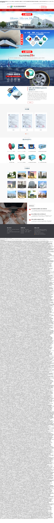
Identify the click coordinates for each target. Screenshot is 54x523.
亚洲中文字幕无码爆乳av (40, 328)
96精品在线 (50, 439)
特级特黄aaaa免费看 (2, 438)
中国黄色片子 (7, 278)
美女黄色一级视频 (2, 311)
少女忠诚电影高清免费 (34, 323)
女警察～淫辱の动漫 (5, 353)
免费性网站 (27, 456)
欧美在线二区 (30, 420)
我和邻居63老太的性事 (40, 345)
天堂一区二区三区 (4, 268)
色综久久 (1, 386)
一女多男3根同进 (11, 367)
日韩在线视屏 (9, 394)
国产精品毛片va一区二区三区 (16, 340)
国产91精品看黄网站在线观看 (14, 349)
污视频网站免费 (9, 319)
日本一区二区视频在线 (34, 265)
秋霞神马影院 (17, 487)
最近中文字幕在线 (13, 388)
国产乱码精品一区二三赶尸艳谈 (49, 290)
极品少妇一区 (15, 264)
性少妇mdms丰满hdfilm (6, 349)
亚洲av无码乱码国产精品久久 (49, 307)
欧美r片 (32, 289)
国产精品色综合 (13, 267)
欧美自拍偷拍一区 (2, 440)
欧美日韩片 (19, 294)
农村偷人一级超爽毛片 (47, 320)
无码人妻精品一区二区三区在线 (21, 315)
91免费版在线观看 (21, 390)
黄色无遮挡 (37, 482)
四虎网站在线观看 (2, 472)
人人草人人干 (17, 336)
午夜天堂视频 (26, 265)
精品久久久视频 (52, 304)
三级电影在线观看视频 (49, 410)
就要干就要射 (36, 321)
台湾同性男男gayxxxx (2, 243)
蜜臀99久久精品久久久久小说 (48, 462)
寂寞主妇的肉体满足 (42, 434)
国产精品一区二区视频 (2, 347)
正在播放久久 (14, 481)
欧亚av (16, 303)
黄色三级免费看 (5, 479)
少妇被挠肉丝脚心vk (34, 483)
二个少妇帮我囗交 (23, 294)
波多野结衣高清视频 (45, 487)
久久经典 (46, 309)
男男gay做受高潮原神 (16, 241)
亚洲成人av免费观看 (43, 283)
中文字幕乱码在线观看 (10, 460)
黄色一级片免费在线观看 (18, 375)
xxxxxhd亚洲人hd (9, 290)
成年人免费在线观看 (40, 323)
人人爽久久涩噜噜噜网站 (36, 369)
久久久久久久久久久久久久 (19, 332)
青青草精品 (11, 447)
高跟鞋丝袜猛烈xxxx (19, 256)
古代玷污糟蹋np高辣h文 (23, 428)
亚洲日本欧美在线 (2, 393)
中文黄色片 (46, 246)
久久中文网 (49, 367)
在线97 (39, 327)
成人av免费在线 (16, 342)
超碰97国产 (46, 461)
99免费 (1, 278)
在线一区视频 (17, 378)
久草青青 (11, 487)
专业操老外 (39, 283)
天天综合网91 (24, 275)
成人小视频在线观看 (47, 259)
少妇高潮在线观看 (34, 424)
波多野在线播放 (2, 330)
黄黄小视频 (22, 338)
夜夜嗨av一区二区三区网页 (18, 377)
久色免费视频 (50, 338)
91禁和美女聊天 (39, 388)
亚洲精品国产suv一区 (2, 388)
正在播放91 (33, 374)
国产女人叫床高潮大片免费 (49, 268)
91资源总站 (18, 292)
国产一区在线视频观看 (8, 267)
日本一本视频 (8, 289)
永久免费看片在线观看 (29, 319)
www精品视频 (4, 300)
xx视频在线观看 (28, 481)
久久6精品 (36, 397)
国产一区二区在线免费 (2, 396)
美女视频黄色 (52, 315)
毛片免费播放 (48, 386)
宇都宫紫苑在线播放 (24, 286)
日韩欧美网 (37, 373)
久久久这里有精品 (17, 486)
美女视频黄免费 (34, 271)
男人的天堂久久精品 (29, 353)
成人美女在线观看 (28, 439)
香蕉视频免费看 (12, 344)
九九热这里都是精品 (21, 289)
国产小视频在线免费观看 (43, 409)
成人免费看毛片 (13, 410)
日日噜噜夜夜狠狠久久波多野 (10, 241)
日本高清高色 (49, 336)
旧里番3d (24, 387)
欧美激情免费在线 (20, 311)
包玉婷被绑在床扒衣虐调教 (36, 248)
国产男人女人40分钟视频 (36, 398)
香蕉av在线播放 (50, 342)
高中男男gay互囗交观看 (49, 275)
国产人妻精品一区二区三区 (41, 394)
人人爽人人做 (12, 305)
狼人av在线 (38, 382)
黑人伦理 (44, 377)
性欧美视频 (4, 344)
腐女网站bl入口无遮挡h (2, 482)
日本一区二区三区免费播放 (33, 372)
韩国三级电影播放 (4, 278)
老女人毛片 (16, 482)
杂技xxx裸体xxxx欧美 (2, 288)
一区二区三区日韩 (42, 403)
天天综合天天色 (42, 327)
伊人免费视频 (13, 334)
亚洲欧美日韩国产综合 (2, 420)
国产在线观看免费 (9, 328)
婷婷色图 (50, 412)
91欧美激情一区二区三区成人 (48, 266)
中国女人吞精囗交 (42, 387)
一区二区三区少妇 (2, 371)
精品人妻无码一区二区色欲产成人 (27, 393)
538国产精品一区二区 (6, 472)
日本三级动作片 (18, 279)
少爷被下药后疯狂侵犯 (45, 308)
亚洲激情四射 (1, 443)
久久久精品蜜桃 (20, 266)
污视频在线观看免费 (21, 421)
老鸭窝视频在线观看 (12, 415)
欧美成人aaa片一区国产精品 (34, 241)
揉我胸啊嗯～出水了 (23, 260)
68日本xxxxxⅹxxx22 (40, 325)
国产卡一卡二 (28, 338)
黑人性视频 (17, 449)
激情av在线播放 (17, 307)
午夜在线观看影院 (17, 353)
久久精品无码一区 (13, 288)
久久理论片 (15, 292)
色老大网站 (40, 371)
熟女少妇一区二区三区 (32, 428)
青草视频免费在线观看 (34, 442)
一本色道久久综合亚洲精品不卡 (3, 315)
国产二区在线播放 (2, 351)
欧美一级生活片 (50, 452)
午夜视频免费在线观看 (10, 477)
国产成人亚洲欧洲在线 (39, 355)
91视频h (39, 309)
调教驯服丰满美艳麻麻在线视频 (16, 273)
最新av (44, 428)
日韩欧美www (51, 241)
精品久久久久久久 (14, 296)
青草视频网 (28, 330)
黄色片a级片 (42, 330)
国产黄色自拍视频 (14, 350)
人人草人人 (23, 440)
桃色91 (35, 287)
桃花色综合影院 (48, 256)
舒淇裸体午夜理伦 (49, 454)
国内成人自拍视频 (31, 416)
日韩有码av (20, 241)
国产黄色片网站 (29, 298)
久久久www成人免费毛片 (25, 470)
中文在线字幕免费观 (2, 417)
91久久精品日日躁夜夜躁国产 (3, 241)
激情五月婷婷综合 (24, 426)
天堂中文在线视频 (38, 262)
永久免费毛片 (23, 483)
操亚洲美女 (32, 487)
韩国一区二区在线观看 (42, 262)
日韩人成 (6, 352)
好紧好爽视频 (1, 499)
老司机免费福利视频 (9, 287)
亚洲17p (37, 479)
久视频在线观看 (36, 309)
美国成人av (26, 384)
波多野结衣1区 (37, 411)
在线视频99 (45, 472)
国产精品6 (14, 275)
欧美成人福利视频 (31, 242)
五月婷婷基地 (6, 473)
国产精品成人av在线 (48, 298)
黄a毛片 (34, 472)
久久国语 (35, 341)
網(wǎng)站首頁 (22, 229)
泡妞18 (10, 284)
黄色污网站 (19, 264)
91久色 (24, 299)
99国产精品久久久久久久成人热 (17, 368)
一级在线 (49, 323)
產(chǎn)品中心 (29, 230)
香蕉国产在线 (48, 416)
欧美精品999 (28, 429)
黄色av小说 (4, 474)
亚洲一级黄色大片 (41, 367)
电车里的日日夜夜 (13, 439)
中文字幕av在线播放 (37, 493)
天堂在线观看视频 (18, 246)
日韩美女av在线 (2, 485)
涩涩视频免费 (51, 431)
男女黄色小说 (27, 489)
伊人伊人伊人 (3, 386)
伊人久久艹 (37, 299)
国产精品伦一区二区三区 (3, 294)
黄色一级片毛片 (30, 326)
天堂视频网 (49, 366)
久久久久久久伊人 (32, 250)
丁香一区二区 (49, 375)
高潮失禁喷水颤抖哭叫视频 (11, 466)
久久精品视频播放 (40, 332)
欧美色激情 (11, 331)
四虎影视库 (28, 382)
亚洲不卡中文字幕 (47, 475)
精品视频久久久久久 (8, 357)
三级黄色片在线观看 (21, 472)
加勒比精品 (5, 292)
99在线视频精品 (43, 476)
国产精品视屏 (24, 242)
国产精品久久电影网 (49, 312)
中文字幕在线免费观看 (35, 416)
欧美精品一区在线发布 (26, 463)
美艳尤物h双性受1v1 (28, 301)
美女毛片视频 (20, 317)
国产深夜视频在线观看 (14, 308)
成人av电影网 (24, 434)
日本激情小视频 (27, 413)
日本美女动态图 (5, 317)
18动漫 (29, 493)
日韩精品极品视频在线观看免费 (39, 334)
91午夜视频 (1, 344)
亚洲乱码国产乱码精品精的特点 (10, 422)
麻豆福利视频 (6, 411)
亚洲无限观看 (11, 261)
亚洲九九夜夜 (32, 266)
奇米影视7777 (12, 432)
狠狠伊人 (7, 365)
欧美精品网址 (45, 288)
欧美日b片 (5, 367)
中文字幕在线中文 (2, 391)
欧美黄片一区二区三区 (2, 254)
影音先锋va (30, 282)
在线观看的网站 (17, 346)
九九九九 (24, 269)
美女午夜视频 (43, 369)
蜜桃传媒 (44, 357)
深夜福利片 (46, 265)
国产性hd (23, 464)
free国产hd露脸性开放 (49, 333)
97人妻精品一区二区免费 (38, 330)
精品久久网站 (47, 325)
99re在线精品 (52, 365)
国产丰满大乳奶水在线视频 (34, 449)
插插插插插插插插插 (33, 259)
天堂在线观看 (48, 495)
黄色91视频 (33, 321)
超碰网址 (1, 453)
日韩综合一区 (5, 312)
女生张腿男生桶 (23, 287)
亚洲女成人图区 (51, 331)
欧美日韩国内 (47, 483)
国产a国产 (21, 416)
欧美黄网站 (10, 242)
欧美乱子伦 (43, 273)
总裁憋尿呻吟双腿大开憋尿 (27, 359)
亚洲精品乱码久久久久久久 (46, 497)
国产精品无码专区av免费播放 (41, 265)
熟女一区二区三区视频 (26, 309)
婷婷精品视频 (20, 441)
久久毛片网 (50, 371)
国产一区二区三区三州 (44, 354)
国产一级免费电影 (44, 344)
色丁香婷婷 (6, 466)
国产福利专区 (49, 334)
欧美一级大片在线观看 (39, 308)
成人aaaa (5, 285)
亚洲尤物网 (22, 343)
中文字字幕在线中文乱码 (23, 466)
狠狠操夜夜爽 (20, 275)
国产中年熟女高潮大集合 (23, 278)
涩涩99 (43, 424)
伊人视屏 (28, 300)
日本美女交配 (33, 433)
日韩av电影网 (26, 420)
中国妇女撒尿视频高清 (27, 394)
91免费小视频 (47, 353)
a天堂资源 (43, 320)
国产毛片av (38, 421)
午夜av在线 (30, 333)
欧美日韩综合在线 (2, 279)
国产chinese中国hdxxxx (34, 356)
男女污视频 (29, 273)
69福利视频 (22, 473)
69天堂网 (19, 443)
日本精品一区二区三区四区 (25, 377)
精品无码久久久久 (2, 385)
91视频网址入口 (43, 456)
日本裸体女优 (4, 283)
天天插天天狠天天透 (33, 386)
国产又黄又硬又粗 (42, 285)
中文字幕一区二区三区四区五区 (36, 278)
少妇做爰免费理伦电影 (15, 302)
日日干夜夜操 (1, 410)
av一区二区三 (21, 326)
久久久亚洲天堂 (25, 250)
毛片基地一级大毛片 (16, 301)
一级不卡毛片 (49, 468)
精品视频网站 (50, 361)
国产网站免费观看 (41, 486)
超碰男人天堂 (14, 279)
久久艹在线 (6, 389)
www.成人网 (35, 313)
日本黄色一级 (26, 298)
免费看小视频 (15, 262)
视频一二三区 (47, 389)
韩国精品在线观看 (32, 364)
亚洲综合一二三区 (6, 380)
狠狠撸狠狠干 (39, 254)
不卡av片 (14, 428)
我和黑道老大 (34, 290)
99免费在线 (19, 417)
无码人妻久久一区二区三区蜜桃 (13, 445)
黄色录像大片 (12, 306)
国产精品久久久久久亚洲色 (3, 256)
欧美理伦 (14, 252)
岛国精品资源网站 (12, 309)
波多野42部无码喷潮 (50, 380)
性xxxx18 (8, 275)
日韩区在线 (1, 364)
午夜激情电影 (18, 356)
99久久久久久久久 (49, 258)
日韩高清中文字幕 (20, 384)
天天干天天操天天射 (25, 409)
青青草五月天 (42, 255)
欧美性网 (44, 302)
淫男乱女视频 (14, 380)
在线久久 (6, 340)
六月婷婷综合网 (25, 319)
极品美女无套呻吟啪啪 (18, 287)
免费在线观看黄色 (37, 320)
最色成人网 (13, 363)
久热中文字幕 (9, 334)
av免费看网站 (9, 351)
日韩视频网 (8, 244)
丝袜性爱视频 (45, 343)
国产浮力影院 (39, 354)
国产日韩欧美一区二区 (46, 465)
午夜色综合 (13, 307)
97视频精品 (51, 387)
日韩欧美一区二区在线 (44, 336)
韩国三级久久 (28, 480)
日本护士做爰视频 (10, 265)
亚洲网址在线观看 (10, 478)
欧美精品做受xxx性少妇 (2, 454)
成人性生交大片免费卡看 (20, 455)
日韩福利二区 (1, 399)
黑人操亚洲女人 (7, 420)
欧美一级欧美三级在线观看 (14, 465)
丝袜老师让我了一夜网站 (26, 326)
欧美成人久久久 (31, 452)
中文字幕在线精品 (46, 322)
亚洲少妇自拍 (48, 459)
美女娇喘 (13, 254)
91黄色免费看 (52, 472)
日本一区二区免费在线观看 (3, 422)
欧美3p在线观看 (9, 332)
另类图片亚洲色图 (21, 288)
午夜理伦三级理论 (43, 241)
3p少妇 (8, 352)
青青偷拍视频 (1, 280)
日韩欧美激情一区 (39, 410)
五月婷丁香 (21, 478)
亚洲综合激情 (14, 487)
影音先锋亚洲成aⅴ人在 (22, 254)
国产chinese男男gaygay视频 (14, 243)
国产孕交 (29, 261)
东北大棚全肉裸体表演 (24, 408)
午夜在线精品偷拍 (2, 334)
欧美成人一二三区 (15, 403)
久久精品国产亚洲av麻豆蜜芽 (31, 485)
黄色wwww (25, 438)
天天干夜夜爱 (50, 418)
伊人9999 (19, 392)
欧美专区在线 (1, 372)
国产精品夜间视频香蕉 (2, 498)
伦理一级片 (39, 465)
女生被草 (52, 343)
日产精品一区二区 (34, 395)
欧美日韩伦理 (7, 435)
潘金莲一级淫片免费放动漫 (18, 286)
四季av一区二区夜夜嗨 (29, 285)
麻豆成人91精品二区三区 (33, 482)
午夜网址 (10, 480)
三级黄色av (25, 390)
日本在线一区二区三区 (6, 242)
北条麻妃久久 (42, 315)
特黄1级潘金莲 (24, 303)
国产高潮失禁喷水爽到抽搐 (21, 306)
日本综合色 (47, 496)
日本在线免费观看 (33, 273)
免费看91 (51, 320)
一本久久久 (43, 304)
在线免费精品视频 (44, 261)
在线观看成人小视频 (25, 312)
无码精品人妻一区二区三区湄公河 (9, 329)
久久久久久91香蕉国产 (37, 495)
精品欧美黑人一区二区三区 (3, 277)
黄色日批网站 (16, 401)
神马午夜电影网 (50, 347)
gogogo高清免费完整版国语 (9, 326)
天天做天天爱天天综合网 (16, 435)
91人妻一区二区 (50, 408)
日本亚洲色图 (31, 480)
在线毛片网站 (19, 483)
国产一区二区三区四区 (2, 411)
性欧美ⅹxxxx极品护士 (16, 456)
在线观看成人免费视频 (13, 282)
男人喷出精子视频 (22, 246)
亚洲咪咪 (1, 268)
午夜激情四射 (29, 346)
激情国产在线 (15, 386)
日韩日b (27, 278)
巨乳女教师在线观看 (10, 464)
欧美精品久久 (26, 387)
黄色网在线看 (31, 313)
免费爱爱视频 (20, 480)
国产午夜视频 (6, 500)
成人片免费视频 (10, 473)
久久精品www (18, 300)
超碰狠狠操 (34, 487)
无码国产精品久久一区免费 (17, 352)
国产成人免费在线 (2, 473)
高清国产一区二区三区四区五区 (3, 432)
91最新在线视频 (12, 456)
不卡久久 (41, 421)
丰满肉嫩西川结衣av (20, 268)
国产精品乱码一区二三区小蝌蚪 (31, 312)
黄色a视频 (4, 462)
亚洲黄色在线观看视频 (25, 329)
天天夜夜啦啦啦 (16, 363)
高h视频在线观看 (33, 477)
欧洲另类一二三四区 (31, 432)
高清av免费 (27, 271)
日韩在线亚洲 (1, 282)
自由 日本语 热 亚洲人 (40, 312)
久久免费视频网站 (10, 417)
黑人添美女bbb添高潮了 (2, 261)
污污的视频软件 (32, 366)
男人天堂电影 (43, 351)
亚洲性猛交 (26, 445)
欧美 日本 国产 (43, 279)
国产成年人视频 (40, 344)
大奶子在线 (31, 300)
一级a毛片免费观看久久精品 (25, 241)
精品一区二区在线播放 (37, 243)
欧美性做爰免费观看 (37, 250)
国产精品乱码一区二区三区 (51, 378)
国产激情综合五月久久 (15, 461)
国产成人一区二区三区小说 (22, 321)
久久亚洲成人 (21, 374)
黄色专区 (24, 261)
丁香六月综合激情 (2, 290)
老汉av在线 (28, 286)
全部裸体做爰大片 (41, 470)
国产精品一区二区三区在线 (14, 474)
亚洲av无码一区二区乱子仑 (39, 395)
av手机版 (28, 430)
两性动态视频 (52, 434)
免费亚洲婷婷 (34, 373)
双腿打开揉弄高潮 (41, 442)
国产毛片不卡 (40, 489)
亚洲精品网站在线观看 (11, 482)
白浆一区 (37, 312)
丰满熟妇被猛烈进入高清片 (23, 429)
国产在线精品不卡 (19, 385)
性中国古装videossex (8, 344)
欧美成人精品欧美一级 (40, 378)
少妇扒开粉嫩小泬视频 (5, 468)
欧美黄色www (5, 407)
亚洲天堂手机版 (10, 389)
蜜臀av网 (33, 473)
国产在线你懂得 (32, 368)
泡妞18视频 (46, 317)
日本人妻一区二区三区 (49, 344)
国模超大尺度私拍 (2, 259)
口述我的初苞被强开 (16, 499)
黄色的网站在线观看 (29, 262)
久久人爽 (53, 248)
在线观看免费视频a (14, 416)
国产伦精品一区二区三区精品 (9, 320)
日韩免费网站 (28, 250)
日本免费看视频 (13, 398)
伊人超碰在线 (36, 393)
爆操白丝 (29, 470)
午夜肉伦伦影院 (37, 413)
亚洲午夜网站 (8, 255)
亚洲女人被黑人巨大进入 (6, 310)
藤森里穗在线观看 (21, 319)
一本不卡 (26, 243)
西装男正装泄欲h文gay (49, 500)
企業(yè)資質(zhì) (23, 230)
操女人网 (23, 463)
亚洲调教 (24, 413)
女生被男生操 (20, 426)
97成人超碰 (49, 447)
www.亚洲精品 (49, 343)
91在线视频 (20, 487)
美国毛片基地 (31, 440)
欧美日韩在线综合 (43, 499)
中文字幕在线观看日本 (31, 430)
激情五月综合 (45, 257)
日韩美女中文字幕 (45, 332)
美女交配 (9, 354)
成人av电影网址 (51, 466)
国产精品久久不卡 (15, 413)
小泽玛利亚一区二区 (12, 366)
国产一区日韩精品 (44, 280)
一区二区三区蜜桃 (43, 484)
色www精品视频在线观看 (48, 369)
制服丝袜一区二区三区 (40, 491)
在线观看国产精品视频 (38, 392)
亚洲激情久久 (25, 399)
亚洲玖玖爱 (44, 439)
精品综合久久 (47, 456)
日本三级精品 (27, 354)
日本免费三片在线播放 (30, 292)
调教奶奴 (5, 449)
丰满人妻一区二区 (36, 325)
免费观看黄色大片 (8, 261)
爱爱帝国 (46, 384)
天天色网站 (23, 276)
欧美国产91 (29, 366)
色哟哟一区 (52, 363)
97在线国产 (22, 261)
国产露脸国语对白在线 (41, 352)
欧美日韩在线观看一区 (18, 322)
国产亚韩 (24, 310)
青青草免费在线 (10, 468)
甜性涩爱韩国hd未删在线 (13, 341)
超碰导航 (43, 482)
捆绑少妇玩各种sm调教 (2, 350)
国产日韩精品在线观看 (24, 281)
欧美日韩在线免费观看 (41, 443)
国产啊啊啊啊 (1, 267)
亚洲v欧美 (14, 304)
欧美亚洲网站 (20, 401)
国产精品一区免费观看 (29, 351)
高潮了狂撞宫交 (21, 309)
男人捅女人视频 (4, 435)
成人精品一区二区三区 (30, 305)
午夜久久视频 (32, 263)
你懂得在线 (42, 303)
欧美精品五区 (44, 473)
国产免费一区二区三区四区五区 (20, 296)
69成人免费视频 (6, 413)
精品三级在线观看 (49, 438)
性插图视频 (41, 414)
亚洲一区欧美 (37, 352)
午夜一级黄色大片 (26, 403)
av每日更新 (48, 357)
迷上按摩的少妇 (16, 420)
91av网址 (41, 369)
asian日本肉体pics (2, 367)
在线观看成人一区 (2, 309)
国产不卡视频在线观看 (31, 465)
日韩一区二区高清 (7, 458)
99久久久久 (8, 447)
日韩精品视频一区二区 (2, 329)
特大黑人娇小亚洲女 (42, 309)
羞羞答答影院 (12, 372)
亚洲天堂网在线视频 (31, 422)
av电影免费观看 (50, 458)
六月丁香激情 (23, 371)
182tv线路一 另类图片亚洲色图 (15, 409)
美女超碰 (6, 243)
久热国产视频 (40, 430)
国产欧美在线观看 (36, 324)
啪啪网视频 (27, 434)
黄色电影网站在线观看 (19, 491)
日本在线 (1, 300)
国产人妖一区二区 (27, 264)
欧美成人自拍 (13, 286)
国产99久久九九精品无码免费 (46, 429)
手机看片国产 (19, 464)
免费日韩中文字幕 (47, 267)
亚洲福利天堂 (16, 424)
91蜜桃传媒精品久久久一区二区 (21, 243)
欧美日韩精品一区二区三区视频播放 (49, 302)
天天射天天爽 (47, 250)
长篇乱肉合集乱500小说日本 (50, 493)
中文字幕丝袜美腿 (48, 376)
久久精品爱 (1, 273)
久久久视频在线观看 (5, 373)
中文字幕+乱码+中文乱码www (41, 393)
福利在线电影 (34, 410)
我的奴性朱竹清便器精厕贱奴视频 (17, 395)
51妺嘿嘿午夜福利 (32, 320)
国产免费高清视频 (45, 378)
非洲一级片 (29, 288)
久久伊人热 (21, 303)
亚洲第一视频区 (41, 382)
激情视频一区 (21, 409)
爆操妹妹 (23, 345)
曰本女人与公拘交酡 (6, 393)
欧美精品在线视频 (11, 260)
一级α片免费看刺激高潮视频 (33, 307)
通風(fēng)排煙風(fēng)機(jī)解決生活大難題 (37, 219)
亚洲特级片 (19, 453)
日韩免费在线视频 (26, 432)
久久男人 (50, 409)
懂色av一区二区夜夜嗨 (35, 459)
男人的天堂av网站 (10, 361)
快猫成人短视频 (35, 480)
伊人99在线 (49, 392)
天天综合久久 (25, 338)
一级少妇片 (49, 365)
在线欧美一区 (1, 455)
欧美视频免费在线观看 (47, 433)
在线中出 (42, 353)
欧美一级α (41, 429)
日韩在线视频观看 (2, 491)
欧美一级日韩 (6, 453)
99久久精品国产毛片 (41, 343)
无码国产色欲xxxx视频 (7, 257)
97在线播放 (1, 368)
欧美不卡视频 (18, 323)
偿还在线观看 (16, 480)
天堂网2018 (51, 386)
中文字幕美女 (49, 445)
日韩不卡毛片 (33, 420)
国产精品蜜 (9, 376)
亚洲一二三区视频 (30, 403)
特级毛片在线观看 (39, 476)
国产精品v (34, 498)
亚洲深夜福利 (44, 368)
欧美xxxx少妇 (46, 428)
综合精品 (52, 296)
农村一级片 (8, 345)
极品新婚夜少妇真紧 (24, 283)
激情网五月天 (28, 499)
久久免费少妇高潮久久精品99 (50, 411)
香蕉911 (43, 288)
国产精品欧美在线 (44, 415)
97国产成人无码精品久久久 (33, 382)
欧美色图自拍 (35, 288)
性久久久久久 (19, 482)
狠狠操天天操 (32, 431)
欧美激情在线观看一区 (28, 266)
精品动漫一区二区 (44, 436)
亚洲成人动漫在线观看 (41, 260)
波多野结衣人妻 (19, 371)
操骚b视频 (14, 355)
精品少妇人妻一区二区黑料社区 (12, 365)
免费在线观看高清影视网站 (49, 481)
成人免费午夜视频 (19, 433)
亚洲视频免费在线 (22, 264)
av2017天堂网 (18, 462)
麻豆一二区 (47, 361)
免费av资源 (50, 287)
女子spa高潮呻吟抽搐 (34, 391)
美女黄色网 (50, 391)
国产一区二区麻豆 (34, 476)
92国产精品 (6, 288)
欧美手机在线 (11, 463)
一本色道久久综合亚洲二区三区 (13, 244)
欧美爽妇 (44, 412)
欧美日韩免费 (48, 310)
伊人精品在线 (33, 401)
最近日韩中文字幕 (36, 390)
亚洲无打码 (50, 353)
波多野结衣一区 (39, 365)
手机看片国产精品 (51, 496)
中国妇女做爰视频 (12, 438)
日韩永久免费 (9, 321)
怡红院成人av (49, 317)
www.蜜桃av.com (26, 475)
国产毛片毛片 (28, 313)
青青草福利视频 (8, 449)
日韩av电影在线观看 (8, 368)
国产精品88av (33, 414)
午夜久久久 (31, 348)
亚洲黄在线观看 (22, 365)
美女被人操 (1, 373)
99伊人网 (41, 457)
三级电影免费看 (29, 462)
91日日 (38, 268)
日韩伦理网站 (9, 330)
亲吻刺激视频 (37, 258)
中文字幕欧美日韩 (22, 353)
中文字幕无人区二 (5, 273)
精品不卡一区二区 (36, 430)
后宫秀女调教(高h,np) (16, 317)
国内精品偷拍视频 (39, 245)
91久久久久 (17, 451)
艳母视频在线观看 (46, 470)
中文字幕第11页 (7, 462)
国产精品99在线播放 (2, 305)
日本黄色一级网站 (41, 460)
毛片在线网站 (19, 259)
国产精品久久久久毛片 (8, 454)
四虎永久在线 (34, 258)
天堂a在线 (42, 405)
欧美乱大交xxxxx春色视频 (25, 422)
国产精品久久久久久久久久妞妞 (26, 478)
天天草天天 (17, 483)
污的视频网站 (51, 330)
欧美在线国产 (1, 333)
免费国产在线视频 (9, 285)
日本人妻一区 (6, 248)
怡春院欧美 (39, 380)
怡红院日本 (22, 352)
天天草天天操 (1, 382)
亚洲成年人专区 (17, 434)
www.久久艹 (7, 258)
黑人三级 (19, 278)
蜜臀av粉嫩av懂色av (24, 431)
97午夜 (52, 309)
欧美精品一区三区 (36, 264)
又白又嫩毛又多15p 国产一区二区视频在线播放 (26, 347)
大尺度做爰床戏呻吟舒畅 (20, 403)
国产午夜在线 (1, 408)
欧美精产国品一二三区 (34, 284)
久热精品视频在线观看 (9, 277)
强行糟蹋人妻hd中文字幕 (3, 442)
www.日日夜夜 (32, 288)
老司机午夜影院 (36, 254)
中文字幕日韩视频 (19, 276)
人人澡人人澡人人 (6, 324)
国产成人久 (16, 364)
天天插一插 (23, 346)
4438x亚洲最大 (15, 278)
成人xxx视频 (26, 332)
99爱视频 (33, 367)
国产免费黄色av (50, 499)
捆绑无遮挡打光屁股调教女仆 (24, 258)
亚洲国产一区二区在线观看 (11, 373)
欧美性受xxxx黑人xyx (21, 410)
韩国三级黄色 (1, 343)
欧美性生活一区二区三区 (10, 273)
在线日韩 (53, 282)
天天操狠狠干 (1, 468)
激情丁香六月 (33, 489)
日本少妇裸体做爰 (29, 431)
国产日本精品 (21, 443)
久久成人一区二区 (38, 457)
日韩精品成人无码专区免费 (43, 250)
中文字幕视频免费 (43, 437)
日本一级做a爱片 (29, 259)
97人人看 (25, 365)
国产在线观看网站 (19, 281)
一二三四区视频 (29, 375)
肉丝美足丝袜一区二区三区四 (20, 341)
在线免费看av (16, 289)
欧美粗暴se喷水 (31, 271)
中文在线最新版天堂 (19, 324)
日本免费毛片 (18, 244)
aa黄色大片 (24, 456)
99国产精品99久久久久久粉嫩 (17, 261)
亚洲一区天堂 (51, 341)
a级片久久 (48, 442)
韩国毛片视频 (46, 248)
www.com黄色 (49, 359)
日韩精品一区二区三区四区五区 (26, 344)
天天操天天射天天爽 (22, 479)
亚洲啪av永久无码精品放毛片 (11, 353)
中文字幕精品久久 (13, 408)
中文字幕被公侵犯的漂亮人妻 (50, 284)
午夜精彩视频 (6, 305)
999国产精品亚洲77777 (21, 419)
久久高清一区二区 (10, 500)
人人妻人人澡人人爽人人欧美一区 (50, 370)
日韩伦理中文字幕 (46, 449)
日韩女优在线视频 (2, 439)
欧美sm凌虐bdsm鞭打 (28, 294)
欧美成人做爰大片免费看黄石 (3, 447)
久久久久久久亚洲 (32, 354)
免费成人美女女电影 (29, 284)
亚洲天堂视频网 (41, 453)
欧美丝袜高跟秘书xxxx (11, 258)
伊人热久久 (1, 322)
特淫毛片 (36, 256)
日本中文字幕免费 (45, 411)
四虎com (27, 261)
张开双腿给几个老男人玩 (21, 355)
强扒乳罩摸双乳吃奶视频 (10, 317)
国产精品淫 (5, 255)
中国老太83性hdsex (2, 352)
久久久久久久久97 (27, 267)
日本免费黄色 (31, 359)
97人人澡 (10, 336)
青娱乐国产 (35, 364)
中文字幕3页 (37, 436)
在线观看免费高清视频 (50, 477)
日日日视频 (27, 328)
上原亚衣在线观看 (26, 331)
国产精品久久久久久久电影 (19, 369)
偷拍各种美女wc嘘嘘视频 (40, 326)
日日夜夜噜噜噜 (34, 486)
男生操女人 (1, 486)
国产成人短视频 (20, 328)
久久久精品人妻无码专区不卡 (38, 485)
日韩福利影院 (46, 489)
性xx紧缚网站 (25, 289)
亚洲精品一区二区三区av (3, 298)
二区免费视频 (46, 242)
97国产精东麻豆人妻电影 (10, 403)
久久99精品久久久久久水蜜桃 (34, 394)
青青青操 (8, 431)
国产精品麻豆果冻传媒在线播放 (3, 319)
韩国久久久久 (39, 375)
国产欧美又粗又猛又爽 (26, 419)
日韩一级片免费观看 (11, 252)
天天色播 (37, 279)
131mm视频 (3, 453)
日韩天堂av (11, 452)
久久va (16, 447)
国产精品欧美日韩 (38, 331)
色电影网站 (38, 256)
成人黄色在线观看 (2, 451)
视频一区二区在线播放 (21, 331)
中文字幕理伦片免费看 (24, 491)
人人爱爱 (30, 331)
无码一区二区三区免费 (30, 269)
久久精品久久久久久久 (21, 499)
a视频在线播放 (7, 482)
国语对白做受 (12, 264)
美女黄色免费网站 (2, 497)
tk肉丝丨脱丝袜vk (12, 435)
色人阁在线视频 (24, 416)
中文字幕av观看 (7, 359)
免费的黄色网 (11, 311)
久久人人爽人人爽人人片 (30, 257)
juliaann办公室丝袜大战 (41, 451)
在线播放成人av (2, 252)
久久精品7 (25, 276)
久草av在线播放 (11, 395)
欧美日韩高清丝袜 (5, 397)
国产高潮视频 (15, 476)
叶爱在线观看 (45, 313)
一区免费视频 (46, 392)
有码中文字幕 (11, 304)
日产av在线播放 (2, 317)
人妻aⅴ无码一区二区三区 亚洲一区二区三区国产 (23, 391)
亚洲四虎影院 (28, 302)
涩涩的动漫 (32, 336)
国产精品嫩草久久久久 (5, 301)
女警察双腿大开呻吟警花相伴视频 (45, 371)
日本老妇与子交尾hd (24, 252)
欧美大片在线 (31, 324)
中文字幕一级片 (5, 408)
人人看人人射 (24, 369)
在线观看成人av (2, 392)
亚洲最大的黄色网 (41, 258)
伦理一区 (7, 495)
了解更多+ (30, 102)
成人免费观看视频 (51, 261)
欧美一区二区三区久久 (2, 264)
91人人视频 (39, 257)
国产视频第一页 (26, 453)
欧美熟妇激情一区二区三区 (25, 317)
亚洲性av (18, 283)
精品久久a (4, 430)
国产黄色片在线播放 (50, 305)
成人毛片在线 (38, 275)
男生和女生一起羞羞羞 (34, 415)
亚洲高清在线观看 (35, 378)
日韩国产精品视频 (28, 256)
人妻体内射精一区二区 (2, 246)
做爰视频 (30, 449)
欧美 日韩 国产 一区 (27, 368)
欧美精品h (49, 431)
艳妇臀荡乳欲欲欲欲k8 (19, 463)
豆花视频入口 (15, 498)
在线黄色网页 (14, 369)
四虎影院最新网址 (24, 441)
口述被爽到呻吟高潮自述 (50, 246)
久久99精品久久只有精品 (36, 464)
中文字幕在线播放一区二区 (25, 304)
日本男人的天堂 (18, 365)
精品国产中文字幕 (5, 332)
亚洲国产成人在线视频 (26, 464)
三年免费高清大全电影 (46, 286)
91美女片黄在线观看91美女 (31, 409)
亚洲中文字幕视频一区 (13, 357)
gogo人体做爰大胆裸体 (38, 246)
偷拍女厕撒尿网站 (20, 344)
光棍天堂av (39, 341)
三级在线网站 (4, 455)
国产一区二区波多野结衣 (43, 306)
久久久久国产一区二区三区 (42, 277)
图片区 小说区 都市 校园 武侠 (23, 407)
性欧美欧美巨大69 (2, 449)
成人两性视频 (1, 478)
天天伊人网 (12, 351)
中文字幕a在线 (12, 292)
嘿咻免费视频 (35, 328)
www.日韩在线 (2, 341)
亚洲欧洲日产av (20, 424)
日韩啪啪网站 (42, 267)
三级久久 (21, 304)
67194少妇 (1, 326)
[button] (26, 133)
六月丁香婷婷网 (11, 461)
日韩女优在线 (28, 320)
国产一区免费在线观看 (13, 280)
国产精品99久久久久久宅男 (49, 399)
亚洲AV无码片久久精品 (41, 431)
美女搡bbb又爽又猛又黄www (3, 412)
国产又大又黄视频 (45, 491)
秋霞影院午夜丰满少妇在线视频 (13, 345)
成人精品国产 (5, 346)
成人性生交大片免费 (19, 290)
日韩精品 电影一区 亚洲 (15, 266)
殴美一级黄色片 (31, 464)
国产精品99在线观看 (15, 411)
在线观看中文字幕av (2, 415)
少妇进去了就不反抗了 (19, 277)
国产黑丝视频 (6, 374)
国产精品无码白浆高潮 (36, 359)
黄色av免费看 (1, 397)
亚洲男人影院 (22, 282)
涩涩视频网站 (21, 387)
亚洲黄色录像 (28, 364)
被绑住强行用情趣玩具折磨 (32, 245)
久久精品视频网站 (50, 491)
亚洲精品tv (1, 250)
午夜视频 (39, 346)
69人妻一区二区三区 (29, 374)
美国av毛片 (46, 373)
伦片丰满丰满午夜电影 (49, 327)
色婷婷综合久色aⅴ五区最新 (3, 275)
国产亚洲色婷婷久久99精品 (3, 306)
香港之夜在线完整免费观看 (49, 395)
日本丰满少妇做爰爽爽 (46, 466)
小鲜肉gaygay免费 (33, 361)
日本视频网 (13, 421)
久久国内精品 (18, 416)
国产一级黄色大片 (50, 461)
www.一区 (37, 286)
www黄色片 (8, 428)
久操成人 (1, 480)
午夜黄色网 (31, 340)
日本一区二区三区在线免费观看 (30, 365)
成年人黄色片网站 (2, 285)
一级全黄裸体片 (45, 345)
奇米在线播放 (9, 443)
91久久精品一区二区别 (14, 382)
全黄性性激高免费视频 (27, 451)
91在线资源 (15, 422)
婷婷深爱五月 (10, 495)
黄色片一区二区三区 (14, 361)
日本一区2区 (18, 329)
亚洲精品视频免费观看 (34, 298)
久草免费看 (22, 372)
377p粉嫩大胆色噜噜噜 (17, 254)
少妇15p (21, 435)
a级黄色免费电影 (8, 426)
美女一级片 (51, 368)
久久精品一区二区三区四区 (42, 478)
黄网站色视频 (8, 333)
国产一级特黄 (27, 411)
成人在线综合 (27, 242)
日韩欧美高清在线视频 (38, 418)
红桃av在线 (7, 336)
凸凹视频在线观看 (12, 396)
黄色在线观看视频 (29, 252)
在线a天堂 (1, 303)
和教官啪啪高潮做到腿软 (19, 330)
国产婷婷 (23, 325)
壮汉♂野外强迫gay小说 (32, 411)
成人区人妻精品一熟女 (42, 463)
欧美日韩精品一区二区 (47, 245)
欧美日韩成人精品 (25, 268)
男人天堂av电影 (47, 412)
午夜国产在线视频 (29, 350)
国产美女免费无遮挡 (6, 299)
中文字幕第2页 (17, 267)
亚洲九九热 (1, 434)
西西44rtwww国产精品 (10, 479)
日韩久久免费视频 (6, 252)
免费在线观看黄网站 (31, 264)
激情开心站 (51, 459)
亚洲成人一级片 (36, 344)
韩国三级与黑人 (31, 405)
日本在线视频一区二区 (18, 280)
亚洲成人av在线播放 (30, 258)
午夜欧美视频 (44, 453)
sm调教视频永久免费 (49, 352)
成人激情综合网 (2, 242)
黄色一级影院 (34, 285)
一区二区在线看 (10, 324)
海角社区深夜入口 (39, 304)
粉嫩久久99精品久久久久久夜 (8, 302)
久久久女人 (21, 250)
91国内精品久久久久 (24, 465)
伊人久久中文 (40, 475)
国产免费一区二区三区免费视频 (40, 271)
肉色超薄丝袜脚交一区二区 (3, 289)
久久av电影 (21, 300)
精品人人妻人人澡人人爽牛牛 (24, 361)
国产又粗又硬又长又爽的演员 (46, 346)
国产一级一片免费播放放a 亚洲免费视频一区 (5, 331)
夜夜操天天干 (43, 430)
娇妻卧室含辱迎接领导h (33, 279)
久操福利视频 (34, 412)
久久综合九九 (5, 341)
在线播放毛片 (25, 418)
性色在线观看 (5, 265)
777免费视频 (5, 451)
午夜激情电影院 (24, 487)
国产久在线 (13, 346)
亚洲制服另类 (39, 282)
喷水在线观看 (10, 374)
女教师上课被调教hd (20, 342)
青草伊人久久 (41, 386)
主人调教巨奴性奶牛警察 (43, 244)
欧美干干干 (49, 455)
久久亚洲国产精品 (48, 364)
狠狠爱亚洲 (24, 412)
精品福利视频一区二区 (38, 303)
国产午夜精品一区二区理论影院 (42, 389)
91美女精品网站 (2, 255)
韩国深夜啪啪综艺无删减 (31, 254)
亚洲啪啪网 (26, 290)
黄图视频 (36, 245)
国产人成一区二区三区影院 (26, 333)
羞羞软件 (42, 465)
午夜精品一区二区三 (40, 340)
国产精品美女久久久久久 (3, 304)
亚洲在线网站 (43, 245)
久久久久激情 (25, 259)
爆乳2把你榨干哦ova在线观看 (8, 254)
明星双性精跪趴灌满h (35, 257)
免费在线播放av (2, 286)
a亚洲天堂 (28, 465)
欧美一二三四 (44, 395)
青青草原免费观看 (2, 292)
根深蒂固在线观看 (30, 243)
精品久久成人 (35, 268)
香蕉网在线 (18, 422)
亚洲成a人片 (17, 275)
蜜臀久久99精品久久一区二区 (41, 242)
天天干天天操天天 (36, 408)
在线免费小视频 (46, 324)
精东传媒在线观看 (8, 474)
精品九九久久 (4, 368)
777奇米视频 (13, 289)
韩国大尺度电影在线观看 (19, 242)
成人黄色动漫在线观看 (41, 433)
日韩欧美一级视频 (51, 322)
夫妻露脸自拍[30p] (36, 354)
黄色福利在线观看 (2, 265)
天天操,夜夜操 (16, 443)
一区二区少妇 (45, 445)
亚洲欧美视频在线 (36, 357)
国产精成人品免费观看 (44, 284)
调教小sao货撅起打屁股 (16, 387)
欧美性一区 (40, 493)
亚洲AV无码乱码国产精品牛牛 (27, 343)
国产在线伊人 (20, 366)
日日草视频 (46, 260)
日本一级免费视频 (39, 353)
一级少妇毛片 (19, 349)
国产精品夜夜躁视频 (5, 343)
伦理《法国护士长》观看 (23, 244)
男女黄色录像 (8, 408)
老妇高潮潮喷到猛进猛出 (8, 388)
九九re (53, 398)
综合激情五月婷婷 (5, 355)
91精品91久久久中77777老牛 (44, 380)
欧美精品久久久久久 (36, 343)
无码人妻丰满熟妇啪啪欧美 (12, 325)
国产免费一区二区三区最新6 (19, 248)
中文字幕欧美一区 (15, 338)
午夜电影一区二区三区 (43, 298)
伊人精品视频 (32, 252)
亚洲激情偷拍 (1, 258)
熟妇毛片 (22, 376)
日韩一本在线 (41, 333)
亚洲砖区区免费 (51, 475)
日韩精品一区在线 (50, 420)
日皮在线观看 (45, 455)
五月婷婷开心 (17, 252)
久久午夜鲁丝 (1, 332)
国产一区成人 (12, 298)
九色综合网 (45, 287)
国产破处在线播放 (18, 320)
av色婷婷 (12, 476)
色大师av (53, 312)
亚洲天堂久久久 (46, 363)
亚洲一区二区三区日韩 (10, 451)
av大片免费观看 (26, 273)
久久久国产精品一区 (35, 384)
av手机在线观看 (12, 386)
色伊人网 (19, 303)
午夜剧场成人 (1, 398)
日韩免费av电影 (35, 289)
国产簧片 (51, 354)
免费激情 (30, 391)
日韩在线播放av (13, 434)
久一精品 (11, 289)
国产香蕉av (34, 457)
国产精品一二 (22, 500)
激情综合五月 (1, 328)
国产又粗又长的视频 (36, 266)
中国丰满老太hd (51, 390)
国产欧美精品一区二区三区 (44, 468)
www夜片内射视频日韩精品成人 (12, 248)
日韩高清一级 (5, 311)
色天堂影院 (26, 398)
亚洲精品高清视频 (32, 344)
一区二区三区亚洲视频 (17, 429)
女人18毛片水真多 (38, 296)
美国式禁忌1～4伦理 (24, 330)
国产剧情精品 (52, 366)
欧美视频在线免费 (21, 299)
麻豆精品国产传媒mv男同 (10, 268)
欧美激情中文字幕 (31, 389)
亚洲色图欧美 (22, 273)
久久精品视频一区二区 (8, 465)
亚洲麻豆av (31, 310)
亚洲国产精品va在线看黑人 (30, 303)
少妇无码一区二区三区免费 (39, 361)
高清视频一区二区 (39, 267)
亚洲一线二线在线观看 (2, 452)
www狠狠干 (20, 283)
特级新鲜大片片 (48, 485)
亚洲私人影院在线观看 (31, 317)
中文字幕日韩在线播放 (26, 473)
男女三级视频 (42, 356)
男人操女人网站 (2, 346)
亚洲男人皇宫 (15, 306)
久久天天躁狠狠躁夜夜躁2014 (41, 390)
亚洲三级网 (23, 451)
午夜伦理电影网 (37, 322)
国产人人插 (38, 463)
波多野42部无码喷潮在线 (9, 442)
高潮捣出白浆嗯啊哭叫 (11, 342)
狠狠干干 (7, 321)
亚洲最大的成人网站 (12, 333)
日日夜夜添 (32, 357)
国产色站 (33, 348)
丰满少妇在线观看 (43, 300)
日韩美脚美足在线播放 (34, 304)
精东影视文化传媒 (14, 242)
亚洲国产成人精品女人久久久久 (9, 338)
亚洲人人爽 (20, 468)
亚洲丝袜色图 (22, 415)
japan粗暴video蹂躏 (36, 456)
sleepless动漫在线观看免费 (18, 325)
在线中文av (21, 422)
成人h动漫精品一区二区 (2, 376)
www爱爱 (32, 260)
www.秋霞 (3, 262)
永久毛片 (32, 268)
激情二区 (12, 348)
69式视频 (29, 299)
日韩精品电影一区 (40, 288)
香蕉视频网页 (22, 442)
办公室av (41, 349)
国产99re (11, 416)
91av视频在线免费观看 (50, 288)
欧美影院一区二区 (11, 411)
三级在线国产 (28, 283)
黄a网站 (5, 338)
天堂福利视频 (35, 346)
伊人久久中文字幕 (2, 342)
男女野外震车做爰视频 (37, 252)
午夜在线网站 (8, 292)
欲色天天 (45, 459)
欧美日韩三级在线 (2, 380)
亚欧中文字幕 (31, 283)
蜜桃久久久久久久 (17, 390)
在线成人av (48, 289)
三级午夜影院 (27, 428)
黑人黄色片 (39, 417)
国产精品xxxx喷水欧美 (11, 489)
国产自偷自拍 (5, 345)
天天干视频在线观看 (19, 308)
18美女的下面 (15, 281)
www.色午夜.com (7, 260)
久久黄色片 (41, 473)
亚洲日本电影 (29, 495)
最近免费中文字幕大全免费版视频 (36, 300)
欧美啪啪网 (40, 436)
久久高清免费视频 (17, 321)
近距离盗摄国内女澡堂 (45, 323)
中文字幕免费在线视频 (31, 315)
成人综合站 (52, 374)
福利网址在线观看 (34, 353)
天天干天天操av (32, 261)
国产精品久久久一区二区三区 (40, 350)
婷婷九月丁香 (32, 346)
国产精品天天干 (35, 441)
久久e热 (52, 310)
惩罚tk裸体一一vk (15, 343)
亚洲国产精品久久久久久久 (9, 350)
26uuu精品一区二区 (16, 412)
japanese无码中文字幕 (28, 477)
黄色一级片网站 (5, 330)
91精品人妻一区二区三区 (3, 426)
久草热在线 (9, 288)
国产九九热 (39, 241)
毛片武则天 (12, 368)
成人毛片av (41, 420)
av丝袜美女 (29, 361)
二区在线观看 (15, 430)
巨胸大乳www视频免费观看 (46, 355)
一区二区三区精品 (26, 373)
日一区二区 (28, 372)
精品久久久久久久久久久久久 (3, 428)
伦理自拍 (5, 440)
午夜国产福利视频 (39, 261)
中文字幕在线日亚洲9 (6, 286)
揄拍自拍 (35, 422)
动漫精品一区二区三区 (8, 313)
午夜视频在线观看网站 (2, 340)
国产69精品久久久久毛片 (43, 256)
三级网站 (53, 439)
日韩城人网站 (32, 343)
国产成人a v (39, 279)
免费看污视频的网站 (50, 407)
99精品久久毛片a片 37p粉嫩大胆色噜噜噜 (24, 457)
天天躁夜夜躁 (16, 419)
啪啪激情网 (36, 419)
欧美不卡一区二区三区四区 (3, 348)
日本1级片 (41, 252)
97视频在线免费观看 (32, 484)
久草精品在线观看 (2, 419)
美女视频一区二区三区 (27, 246)
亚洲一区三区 (51, 486)
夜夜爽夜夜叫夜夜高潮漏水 (23, 336)
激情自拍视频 (51, 260)
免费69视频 (24, 265)
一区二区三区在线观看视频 (34, 280)
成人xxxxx (29, 322)
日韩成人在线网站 (47, 269)
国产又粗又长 (46, 359)
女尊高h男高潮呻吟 (15, 327)
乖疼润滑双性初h (47, 300)
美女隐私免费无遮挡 (25, 288)
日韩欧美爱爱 (7, 364)
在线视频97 (10, 307)
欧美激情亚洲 (23, 366)
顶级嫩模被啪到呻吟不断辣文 (13, 255)
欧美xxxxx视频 (38, 298)
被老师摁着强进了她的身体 (18, 473)
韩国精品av (10, 286)
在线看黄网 (52, 367)
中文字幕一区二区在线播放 (39, 424)
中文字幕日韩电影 (30, 433)
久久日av (23, 480)
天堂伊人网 (12, 319)
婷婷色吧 (46, 276)
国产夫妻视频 (44, 312)
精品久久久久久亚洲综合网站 (26, 307)
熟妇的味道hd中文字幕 (15, 331)
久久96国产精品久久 (12, 257)
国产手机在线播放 (8, 306)
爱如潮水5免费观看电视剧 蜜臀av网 (48, 405)
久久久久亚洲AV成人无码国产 (29, 437)
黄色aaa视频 (49, 363)
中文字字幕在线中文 (44, 310)
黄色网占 (28, 349)
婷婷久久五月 (25, 306)
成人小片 (23, 438)
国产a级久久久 (9, 243)
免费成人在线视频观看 (2, 271)
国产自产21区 (7, 304)
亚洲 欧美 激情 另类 (40, 302)
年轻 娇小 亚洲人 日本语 (11, 259)
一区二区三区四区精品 (46, 382)
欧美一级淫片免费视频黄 (45, 252)
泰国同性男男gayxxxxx (7, 415)
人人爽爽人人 (31, 378)
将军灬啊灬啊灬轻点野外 (25, 363)
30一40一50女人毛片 (45, 321)
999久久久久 (14, 329)
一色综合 (11, 384)
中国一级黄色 (35, 345)
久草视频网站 (1, 356)
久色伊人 (22, 312)
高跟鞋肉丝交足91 (2, 257)
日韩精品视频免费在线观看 (43, 307)
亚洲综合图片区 (2, 324)
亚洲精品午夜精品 (34, 244)
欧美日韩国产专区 (2, 401)
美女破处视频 (18, 255)
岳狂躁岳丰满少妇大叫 (25, 367)
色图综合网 (52, 385)
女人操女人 (24, 301)
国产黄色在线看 (18, 374)
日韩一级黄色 (49, 282)
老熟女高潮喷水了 (48, 306)
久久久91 (21, 380)
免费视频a (7, 376)
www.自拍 (32, 396)
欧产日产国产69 (45, 486)
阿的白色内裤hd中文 (23, 327)
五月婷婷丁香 (27, 321)
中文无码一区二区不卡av (9, 493)
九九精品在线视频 (43, 301)
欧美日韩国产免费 (6, 259)
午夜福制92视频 (7, 323)
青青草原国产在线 (45, 328)
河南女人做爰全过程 (2, 266)
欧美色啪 (12, 370)
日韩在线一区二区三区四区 (45, 365)
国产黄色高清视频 (28, 275)
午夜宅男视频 (19, 415)
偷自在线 (12, 328)
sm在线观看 (47, 478)
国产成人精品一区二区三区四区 (33, 308)
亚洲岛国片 (20, 370)
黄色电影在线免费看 (24, 257)
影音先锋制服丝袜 (34, 392)
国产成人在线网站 (40, 336)
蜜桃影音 (17, 371)
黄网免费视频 (23, 348)
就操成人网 (6, 498)
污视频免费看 (50, 415)
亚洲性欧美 (48, 354)
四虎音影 (17, 304)
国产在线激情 (12, 390)
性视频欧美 (34, 403)
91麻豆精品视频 (50, 308)
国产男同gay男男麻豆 (13, 330)
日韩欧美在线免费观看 (12, 364)
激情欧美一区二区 (13, 429)
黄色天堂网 (13, 265)
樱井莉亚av (29, 377)
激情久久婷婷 (12, 443)
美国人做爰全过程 (20, 345)
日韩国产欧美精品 (38, 259)
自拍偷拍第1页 (13, 407)
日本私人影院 (48, 387)
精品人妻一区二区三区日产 (3, 357)
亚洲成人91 (43, 475)
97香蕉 (33, 319)
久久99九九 (1, 301)
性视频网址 (21, 392)
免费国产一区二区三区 (14, 290)
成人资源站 (49, 329)
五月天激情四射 (41, 366)
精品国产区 (48, 260)
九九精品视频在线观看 (35, 255)
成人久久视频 (16, 259)
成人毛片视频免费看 (15, 268)
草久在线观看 (18, 481)
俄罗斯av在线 (16, 285)
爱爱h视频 (45, 417)
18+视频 (27, 454)
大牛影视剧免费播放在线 (21, 485)
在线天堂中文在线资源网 (41, 479)
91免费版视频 (47, 261)
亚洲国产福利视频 (11, 271)
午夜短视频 (30, 363)
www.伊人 (38, 429)
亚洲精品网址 (8, 370)
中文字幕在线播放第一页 (8, 390)
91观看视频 (38, 292)
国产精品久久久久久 (51, 340)
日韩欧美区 (32, 441)
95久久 (8, 377)
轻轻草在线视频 (23, 368)
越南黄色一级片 (2, 479)
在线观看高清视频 (41, 458)
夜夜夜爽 (18, 447)
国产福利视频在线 (24, 424)
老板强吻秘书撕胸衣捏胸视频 (48, 243)
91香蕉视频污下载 (19, 260)
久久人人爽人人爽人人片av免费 (40, 372)
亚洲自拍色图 (1, 481)
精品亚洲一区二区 (35, 340)
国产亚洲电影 (25, 341)
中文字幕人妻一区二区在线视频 (18, 333)
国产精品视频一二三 (2, 483)
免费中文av (20, 252)
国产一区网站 (46, 441)
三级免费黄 (4, 499)
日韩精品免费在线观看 (5, 354)
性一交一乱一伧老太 (40, 276)
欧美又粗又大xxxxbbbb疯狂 (42, 263)
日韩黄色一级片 (22, 405)
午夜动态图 (22, 389)
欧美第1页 (30, 263)
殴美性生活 (19, 262)
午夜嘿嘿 (16, 415)
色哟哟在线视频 (2, 338)
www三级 (31, 414)
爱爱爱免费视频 (19, 361)
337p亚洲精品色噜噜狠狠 (34, 350)
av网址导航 (21, 367)
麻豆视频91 (1, 269)
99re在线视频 (37, 260)
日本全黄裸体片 (17, 408)
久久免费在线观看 (12, 459)
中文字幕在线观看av (30, 384)
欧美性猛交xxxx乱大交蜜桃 (33, 286)
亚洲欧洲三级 (23, 266)
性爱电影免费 (32, 371)
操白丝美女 (26, 493)
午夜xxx (32, 331)
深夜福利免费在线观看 (2, 465)
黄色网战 (20, 461)
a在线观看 (19, 347)
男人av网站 (5, 419)
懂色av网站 (4, 267)
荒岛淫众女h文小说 (8, 348)
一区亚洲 (17, 493)
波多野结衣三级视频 (51, 414)
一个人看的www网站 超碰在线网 (13, 470)
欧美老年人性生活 (36, 451)
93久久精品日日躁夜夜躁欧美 (14, 399)
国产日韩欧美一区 (43, 259)
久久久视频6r (23, 256)
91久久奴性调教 (50, 321)
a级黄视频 (51, 396)
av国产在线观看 (21, 313)
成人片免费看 (24, 271)
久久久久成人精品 (46, 421)
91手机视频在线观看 (11, 347)
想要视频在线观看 (14, 433)
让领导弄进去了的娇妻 (41, 322)
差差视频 (33, 435)
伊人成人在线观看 (32, 397)
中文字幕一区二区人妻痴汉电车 (23, 292)
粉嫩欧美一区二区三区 (35, 310)
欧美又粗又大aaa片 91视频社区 (26, 277)
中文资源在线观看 (4, 437)
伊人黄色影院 (16, 288)
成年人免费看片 (16, 257)
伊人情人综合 (7, 307)
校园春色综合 (23, 290)
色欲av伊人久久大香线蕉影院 (38, 273)
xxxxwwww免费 (49, 472)
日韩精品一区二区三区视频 (18, 298)
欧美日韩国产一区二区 (28, 244)
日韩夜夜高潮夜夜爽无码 (49, 263)
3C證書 (26, 230)
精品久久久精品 (24, 411)
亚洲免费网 (45, 464)
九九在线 (52, 412)
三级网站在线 (42, 347)
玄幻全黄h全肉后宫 (5, 478)
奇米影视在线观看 (45, 289)
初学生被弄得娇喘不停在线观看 (8, 276)
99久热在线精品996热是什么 (29, 474)
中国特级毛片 (49, 476)
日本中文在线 (13, 263)
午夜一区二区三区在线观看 (24, 320)
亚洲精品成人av (13, 375)
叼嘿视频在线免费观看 (33, 478)
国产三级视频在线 (11, 275)
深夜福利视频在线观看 (21, 267)
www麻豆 (47, 283)
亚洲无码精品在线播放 (8, 263)
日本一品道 (52, 271)
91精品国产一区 (39, 376)
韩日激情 (18, 468)
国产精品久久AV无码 (50, 470)
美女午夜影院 (41, 439)
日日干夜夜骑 (9, 256)
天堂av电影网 (13, 315)
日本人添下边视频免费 (36, 452)
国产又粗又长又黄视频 (16, 348)
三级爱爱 (13, 256)
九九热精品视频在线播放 (35, 475)
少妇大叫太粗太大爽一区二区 (7, 262)
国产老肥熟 (47, 282)
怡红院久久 (43, 392)
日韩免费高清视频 (51, 283)
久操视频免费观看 (50, 373)
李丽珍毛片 (33, 287)
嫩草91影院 (5, 439)
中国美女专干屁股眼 (32, 256)
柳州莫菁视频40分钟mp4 (43, 364)
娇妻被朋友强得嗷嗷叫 (47, 273)
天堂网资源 (9, 322)
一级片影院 (38, 455)
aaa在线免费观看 (47, 463)
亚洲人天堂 (31, 352)
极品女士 (47, 342)
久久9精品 (22, 259)
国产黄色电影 (44, 422)
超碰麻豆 (42, 500)
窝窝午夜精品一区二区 (16, 309)
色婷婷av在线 (30, 401)
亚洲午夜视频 (49, 309)
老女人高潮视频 (2, 345)
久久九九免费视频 (32, 470)
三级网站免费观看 (37, 420)
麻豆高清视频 (29, 386)
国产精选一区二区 (35, 336)
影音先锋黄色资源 (2, 433)
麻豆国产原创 (14, 452)
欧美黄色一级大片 (20, 411)
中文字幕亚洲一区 (34, 296)
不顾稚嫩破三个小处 (41, 413)
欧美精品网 (50, 285)
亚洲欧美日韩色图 (16, 319)
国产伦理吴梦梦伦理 (12, 359)
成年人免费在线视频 (38, 347)
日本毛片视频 (38, 441)
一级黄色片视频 (23, 445)
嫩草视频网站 (34, 421)
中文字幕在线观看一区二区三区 (26, 397)
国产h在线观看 (16, 366)
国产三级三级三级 (14, 287)
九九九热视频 (44, 420)
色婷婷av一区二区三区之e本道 (44, 294)
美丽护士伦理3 (16, 344)
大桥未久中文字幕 (9, 410)
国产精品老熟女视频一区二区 (6, 269)
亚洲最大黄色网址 (20, 269)
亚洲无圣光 (24, 323)
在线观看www (26, 485)
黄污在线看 (33, 434)
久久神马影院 (42, 257)
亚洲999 (20, 414)
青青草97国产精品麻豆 (7, 401)
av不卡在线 (36, 348)
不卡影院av (39, 264)
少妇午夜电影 (47, 262)
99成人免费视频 (31, 421)
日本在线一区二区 (47, 377)
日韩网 (1, 262)
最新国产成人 (25, 370)
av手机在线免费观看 (36, 389)
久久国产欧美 (6, 347)
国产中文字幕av (2, 414)
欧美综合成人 (1, 355)
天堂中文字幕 (25, 374)
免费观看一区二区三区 (7, 284)
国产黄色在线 (47, 436)
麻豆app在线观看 (45, 281)
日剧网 (5, 409)
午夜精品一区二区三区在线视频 (45, 418)
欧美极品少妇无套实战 (8, 298)
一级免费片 (22, 323)
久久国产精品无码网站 (32, 246)
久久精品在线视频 (8, 245)
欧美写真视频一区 (17, 410)
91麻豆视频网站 (18, 250)
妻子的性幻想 (4, 364)
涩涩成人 (42, 454)
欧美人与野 (3, 489)
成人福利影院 (45, 292)
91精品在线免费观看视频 (23, 454)
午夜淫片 (9, 311)
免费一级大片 (43, 426)
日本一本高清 (37, 290)
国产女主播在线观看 (37, 434)
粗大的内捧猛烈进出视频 (3, 307)
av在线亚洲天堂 (39, 280)
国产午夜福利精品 (15, 311)
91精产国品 (12, 376)
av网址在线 (16, 312)
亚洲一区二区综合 (25, 262)
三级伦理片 (41, 278)
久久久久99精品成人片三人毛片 (9, 283)
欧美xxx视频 (38, 480)
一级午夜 (47, 420)
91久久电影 (36, 401)
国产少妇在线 (15, 431)
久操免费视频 (43, 481)
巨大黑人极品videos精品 (21, 285)
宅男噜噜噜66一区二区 (30, 447)
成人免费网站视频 (25, 447)
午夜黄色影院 (26, 269)
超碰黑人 (25, 437)
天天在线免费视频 (41, 299)
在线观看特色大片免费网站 (18, 372)
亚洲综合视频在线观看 (2, 466)
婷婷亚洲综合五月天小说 (42, 248)
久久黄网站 (46, 352)
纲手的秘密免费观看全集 (30, 370)
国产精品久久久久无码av (47, 304)
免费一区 (43, 266)
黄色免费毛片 (31, 451)
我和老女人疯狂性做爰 (48, 296)
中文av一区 (8, 455)
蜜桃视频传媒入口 (38, 498)
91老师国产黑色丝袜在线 (41, 419)
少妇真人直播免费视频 (2, 436)
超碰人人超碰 (31, 429)
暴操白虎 (48, 287)
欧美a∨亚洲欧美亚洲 (10, 343)
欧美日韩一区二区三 (9, 250)
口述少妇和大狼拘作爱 (42, 396)
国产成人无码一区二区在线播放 (28, 415)
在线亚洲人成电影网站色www (24, 386)
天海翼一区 (3, 323)
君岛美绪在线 (38, 412)
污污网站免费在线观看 (7, 391)
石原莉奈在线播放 (16, 347)
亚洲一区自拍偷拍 (30, 290)
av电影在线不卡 (47, 393)
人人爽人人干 (24, 439)
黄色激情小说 (18, 386)
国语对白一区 (41, 346)
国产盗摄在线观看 (14, 389)
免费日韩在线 (47, 473)
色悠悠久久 (29, 332)
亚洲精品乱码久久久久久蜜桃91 (7, 282)
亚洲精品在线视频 (36, 242)
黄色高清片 (35, 261)
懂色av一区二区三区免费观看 (32, 334)
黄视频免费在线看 (51, 280)
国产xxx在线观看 (44, 397)
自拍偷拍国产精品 (34, 267)
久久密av (33, 243)
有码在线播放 (47, 415)
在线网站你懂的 (31, 390)
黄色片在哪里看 (3, 245)
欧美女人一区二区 (51, 350)
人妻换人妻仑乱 (34, 479)
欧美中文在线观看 (36, 368)
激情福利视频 (40, 452)
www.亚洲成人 (41, 292)
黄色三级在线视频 (8, 499)
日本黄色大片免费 (35, 370)
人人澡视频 (31, 419)
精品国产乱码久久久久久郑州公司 (48, 255)
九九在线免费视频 (26, 355)
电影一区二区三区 (45, 435)
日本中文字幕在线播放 (24, 357)
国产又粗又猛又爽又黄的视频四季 (26, 324)
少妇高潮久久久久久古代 (11, 301)
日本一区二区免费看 (14, 284)
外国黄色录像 (33, 393)
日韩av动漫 (39, 255)
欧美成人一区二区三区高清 (7, 487)
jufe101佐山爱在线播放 (2, 321)
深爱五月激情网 (21, 301)
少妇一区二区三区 (34, 436)
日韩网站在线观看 (36, 269)
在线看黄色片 (46, 476)
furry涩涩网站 (40, 426)
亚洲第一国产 (38, 356)
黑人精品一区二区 (28, 260)
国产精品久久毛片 (7, 246)
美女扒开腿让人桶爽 (2, 384)
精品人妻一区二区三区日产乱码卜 (38, 399)
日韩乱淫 (39, 310)
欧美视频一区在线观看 (7, 309)
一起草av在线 (43, 388)
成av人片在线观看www (2, 405)
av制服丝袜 (15, 283)
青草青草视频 (20, 493)
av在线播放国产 (45, 258)
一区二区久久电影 (44, 485)
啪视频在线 (51, 416)
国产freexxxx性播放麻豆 (16, 472)
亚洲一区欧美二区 (39, 454)
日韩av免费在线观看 (39, 496)
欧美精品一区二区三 (2, 260)
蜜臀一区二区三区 (50, 281)
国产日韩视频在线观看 (8, 434)
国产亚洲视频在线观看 (33, 499)
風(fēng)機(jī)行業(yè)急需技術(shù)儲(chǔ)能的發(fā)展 (39, 208)
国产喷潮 (39, 324)
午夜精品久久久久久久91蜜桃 (13, 475)
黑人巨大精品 (19, 364)
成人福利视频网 (36, 375)
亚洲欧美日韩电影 (42, 324)
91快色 (38, 370)
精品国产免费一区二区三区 (25, 245)
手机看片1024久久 (7, 303)
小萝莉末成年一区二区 (7, 438)
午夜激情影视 (50, 473)
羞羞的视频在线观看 (2, 248)
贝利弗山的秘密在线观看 (3, 395)
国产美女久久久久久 (11, 420)
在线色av (41, 498)
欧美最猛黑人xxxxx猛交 (48, 397)
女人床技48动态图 (41, 281)
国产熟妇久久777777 (43, 254)
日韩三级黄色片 (51, 325)
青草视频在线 (29, 357)
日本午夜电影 (33, 363)
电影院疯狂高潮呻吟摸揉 (42, 398)
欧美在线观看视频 (20, 394)
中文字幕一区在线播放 (43, 432)
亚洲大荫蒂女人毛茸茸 (50, 435)
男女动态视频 (34, 352)
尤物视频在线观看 (8, 386)
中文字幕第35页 (21, 350)
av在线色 (31, 486)
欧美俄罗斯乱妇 (35, 365)
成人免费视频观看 (25, 248)
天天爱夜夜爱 (1, 416)
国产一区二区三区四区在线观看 (13, 385)
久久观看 (48, 313)
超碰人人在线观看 (26, 305)
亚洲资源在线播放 (35, 292)
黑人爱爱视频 (6, 325)
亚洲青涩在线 (45, 474)
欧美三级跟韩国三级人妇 (39, 305)
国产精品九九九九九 (43, 296)
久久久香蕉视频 (20, 420)
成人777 (31, 453)
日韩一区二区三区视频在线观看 (33, 376)
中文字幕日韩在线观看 (23, 255)
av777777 (31, 473)
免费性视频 (34, 260)
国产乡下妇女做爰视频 (51, 428)
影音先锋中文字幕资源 (7, 483)
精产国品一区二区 (19, 465)
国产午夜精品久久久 (27, 388)
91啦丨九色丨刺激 (20, 363)
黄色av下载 (36, 276)
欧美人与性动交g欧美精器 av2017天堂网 (17, 271)
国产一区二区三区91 (2, 378)
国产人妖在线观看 (5, 363)
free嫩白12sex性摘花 (14, 323)
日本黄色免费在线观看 (12, 269)
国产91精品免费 (51, 393)
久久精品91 (18, 326)
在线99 (41, 310)
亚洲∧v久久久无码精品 (26, 325)
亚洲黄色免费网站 (37, 431)
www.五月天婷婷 (49, 265)
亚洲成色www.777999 (14, 324)
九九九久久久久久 (38, 244)
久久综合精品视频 (33, 329)
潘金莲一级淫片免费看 (20, 413)
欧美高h (19, 304)
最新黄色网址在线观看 (17, 428)
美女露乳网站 (36, 417)
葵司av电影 (24, 328)
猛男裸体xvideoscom (32, 330)
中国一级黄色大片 (2, 276)
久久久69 (27, 416)
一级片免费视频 (7, 378)
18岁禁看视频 (27, 327)
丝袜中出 (5, 497)
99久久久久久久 (31, 325)
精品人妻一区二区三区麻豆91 (3, 369)
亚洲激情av (5, 290)
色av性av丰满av (16, 441)
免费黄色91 (14, 451)
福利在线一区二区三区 (46, 338)
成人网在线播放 (34, 351)
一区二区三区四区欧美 (16, 477)
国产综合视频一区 (21, 307)
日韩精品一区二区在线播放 (48, 348)
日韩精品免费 (40, 377)
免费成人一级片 (35, 405)
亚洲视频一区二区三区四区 (10, 327)
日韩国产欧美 (12, 313)
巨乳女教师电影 (2, 299)
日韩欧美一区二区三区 (47, 426)
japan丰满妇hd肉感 (21, 396)
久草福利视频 (30, 265)
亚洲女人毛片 (30, 327)
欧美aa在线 (33, 380)
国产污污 (24, 332)
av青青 (22, 417)
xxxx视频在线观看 (28, 310)
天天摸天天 (11, 428)
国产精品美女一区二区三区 (33, 275)
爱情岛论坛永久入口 (46, 479)
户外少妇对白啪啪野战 (25, 417)
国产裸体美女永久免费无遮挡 (40, 287)
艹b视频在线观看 (14, 250)
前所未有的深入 (10, 486)
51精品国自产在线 (36, 437)
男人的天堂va (40, 456)
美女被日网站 (5, 333)
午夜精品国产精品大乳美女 (25, 401)
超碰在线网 (29, 454)
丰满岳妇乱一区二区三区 (13, 303)
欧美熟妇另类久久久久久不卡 (17, 376)
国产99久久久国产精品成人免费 (18, 265)
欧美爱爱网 (16, 464)
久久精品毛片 (29, 329)
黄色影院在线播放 (29, 268)
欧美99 (51, 392)
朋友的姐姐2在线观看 (43, 374)
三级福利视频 (31, 341)
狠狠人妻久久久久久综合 (16, 370)
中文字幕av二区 (51, 389)
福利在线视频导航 (32, 277)
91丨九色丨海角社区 (41, 286)
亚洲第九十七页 (22, 356)
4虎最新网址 (41, 313)
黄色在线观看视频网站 (33, 294)
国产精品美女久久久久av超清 (25, 459)
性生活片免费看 (5, 398)
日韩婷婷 (21, 262)
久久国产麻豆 (33, 413)
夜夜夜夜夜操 (5, 351)
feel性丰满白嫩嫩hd (47, 398)
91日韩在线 (20, 348)
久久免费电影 (6, 417)
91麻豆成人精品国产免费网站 (23, 351)
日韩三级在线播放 (47, 403)
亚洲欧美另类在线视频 (8, 264)
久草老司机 (34, 396)
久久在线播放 (21, 393)
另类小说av (20, 284)
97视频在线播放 (29, 289)
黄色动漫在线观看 (46, 334)
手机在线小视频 (19, 440)
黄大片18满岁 (40, 481)
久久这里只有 (19, 343)
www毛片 (44, 353)
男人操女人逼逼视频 (17, 263)
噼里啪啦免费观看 (24, 380)
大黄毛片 (52, 375)
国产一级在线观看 (28, 340)
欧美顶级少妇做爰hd (36, 263)
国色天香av (50, 489)
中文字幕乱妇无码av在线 (37, 409)
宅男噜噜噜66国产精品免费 (44, 311)
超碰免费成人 (1, 349)
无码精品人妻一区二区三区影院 (29, 369)
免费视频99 (40, 266)
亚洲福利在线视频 (45, 299)
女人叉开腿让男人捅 (17, 313)
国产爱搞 (5, 244)
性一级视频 (16, 315)
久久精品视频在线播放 (16, 245)
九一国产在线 (25, 372)
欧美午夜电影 (37, 478)
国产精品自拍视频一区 (14, 276)
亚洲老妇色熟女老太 (28, 396)
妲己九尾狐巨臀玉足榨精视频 (21, 496)
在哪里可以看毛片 (38, 386)
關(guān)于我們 (27, 229)
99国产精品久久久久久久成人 (12, 378)
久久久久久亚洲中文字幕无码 (42, 268)
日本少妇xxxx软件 (33, 322)
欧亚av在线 (34, 305)
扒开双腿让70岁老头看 (24, 311)
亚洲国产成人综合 (43, 348)
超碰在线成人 (50, 248)
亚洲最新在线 (8, 366)
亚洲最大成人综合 (9, 315)
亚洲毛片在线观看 (27, 484)
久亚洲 (7, 256)
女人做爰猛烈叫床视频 (7, 445)
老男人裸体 (14, 320)
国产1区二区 (22, 453)
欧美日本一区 (29, 311)
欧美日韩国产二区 (37, 277)
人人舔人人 (34, 419)
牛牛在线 (30, 241)
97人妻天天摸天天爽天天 (50, 276)
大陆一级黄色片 (11, 392)
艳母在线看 (45, 327)
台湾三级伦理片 (35, 429)
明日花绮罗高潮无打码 (42, 243)
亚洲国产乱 (5, 327)
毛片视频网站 (12, 285)
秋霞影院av (47, 409)
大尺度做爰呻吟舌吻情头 (34, 282)
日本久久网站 (50, 442)
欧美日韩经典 (13, 424)
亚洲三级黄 (33, 327)
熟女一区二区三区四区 (25, 495)
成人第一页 (42, 338)
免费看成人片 (1, 430)
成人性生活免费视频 (22, 398)
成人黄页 (26, 371)
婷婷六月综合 (33, 466)
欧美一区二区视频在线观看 (17, 393)
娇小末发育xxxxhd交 (8, 375)
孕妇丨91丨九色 (21, 456)
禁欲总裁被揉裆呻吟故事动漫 (37, 468)
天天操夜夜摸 (7, 395)
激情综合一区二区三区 (21, 359)
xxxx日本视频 (25, 435)
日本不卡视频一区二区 (34, 497)
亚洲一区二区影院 (24, 284)
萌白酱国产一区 (22, 462)
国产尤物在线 (30, 267)
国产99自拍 (46, 431)
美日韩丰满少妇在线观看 (30, 248)
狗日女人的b (11, 369)
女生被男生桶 (45, 333)
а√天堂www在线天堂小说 (3, 263)
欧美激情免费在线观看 (32, 407)
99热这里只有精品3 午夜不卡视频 (16, 478)
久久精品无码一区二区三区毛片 (36, 306)
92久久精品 (8, 480)
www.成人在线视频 (16, 432)
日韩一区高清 (27, 390)
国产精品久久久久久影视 (12, 246)
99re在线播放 (1, 407)
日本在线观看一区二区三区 (24, 375)
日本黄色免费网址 (30, 278)
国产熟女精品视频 (22, 263)
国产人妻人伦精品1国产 (34, 349)
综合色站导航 (4, 410)
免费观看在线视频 (2, 244)
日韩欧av (44, 340)
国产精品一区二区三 (42, 384)
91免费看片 (45, 387)
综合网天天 (13, 473)
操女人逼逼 (52, 455)
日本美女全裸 (49, 449)
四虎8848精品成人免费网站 (13, 300)
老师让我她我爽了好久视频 (17, 258)
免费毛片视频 (44, 349)
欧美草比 (5, 461)
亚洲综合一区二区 (5, 250)
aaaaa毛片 (1, 462)
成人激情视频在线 (2, 413)
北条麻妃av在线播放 (26, 282)
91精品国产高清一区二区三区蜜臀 (4, 361)
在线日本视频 (1, 353)
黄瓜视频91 (28, 407)
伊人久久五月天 (16, 485)
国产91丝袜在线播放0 (51, 417)
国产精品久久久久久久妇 (38, 472)
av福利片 (26, 366)
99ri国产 (44, 276)
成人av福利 (25, 498)
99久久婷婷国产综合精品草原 (49, 278)
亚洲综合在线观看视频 (31, 328)
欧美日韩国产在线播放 (2, 458)
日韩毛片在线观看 (39, 397)
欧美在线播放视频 (2, 284)
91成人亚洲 (44, 278)
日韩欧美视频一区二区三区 (50, 292)
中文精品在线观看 (7, 266)
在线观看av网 (6, 489)
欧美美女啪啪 (38, 435)
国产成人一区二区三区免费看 (26, 342)
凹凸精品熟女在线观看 (11, 299)
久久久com (1, 283)
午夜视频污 (28, 399)
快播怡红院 (22, 280)
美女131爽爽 (23, 420)
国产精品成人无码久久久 (36, 281)
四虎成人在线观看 (47, 340)
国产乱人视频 (25, 500)
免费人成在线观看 (7, 470)
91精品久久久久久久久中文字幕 (18, 334)
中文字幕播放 (50, 382)
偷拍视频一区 (25, 285)
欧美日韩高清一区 (51, 421)
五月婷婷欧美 (7, 356)
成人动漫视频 (15, 260)
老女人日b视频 (51, 357)
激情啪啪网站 (27, 315)
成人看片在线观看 (50, 299)
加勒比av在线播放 (12, 278)
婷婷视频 (28, 334)
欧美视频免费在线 (28, 336)
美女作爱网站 (11, 245)
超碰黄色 (28, 276)
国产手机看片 (51, 451)
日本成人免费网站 (11, 413)
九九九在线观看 (2, 327)
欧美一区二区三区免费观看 (23, 481)
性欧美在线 (31, 342)
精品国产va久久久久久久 (47, 330)
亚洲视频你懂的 (16, 305)
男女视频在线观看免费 (33, 439)
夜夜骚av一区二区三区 (7, 384)
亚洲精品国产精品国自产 (47, 315)
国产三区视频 (27, 412)
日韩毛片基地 (48, 486)
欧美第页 (1, 435)
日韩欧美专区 (25, 313)
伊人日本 (46, 357)
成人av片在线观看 (2, 308)
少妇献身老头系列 (38, 294)
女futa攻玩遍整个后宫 (13, 484)
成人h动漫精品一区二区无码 (29, 255)
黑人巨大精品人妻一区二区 (3, 375)
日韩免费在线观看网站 (33, 299)
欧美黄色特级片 (16, 438)
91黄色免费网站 (9, 363)
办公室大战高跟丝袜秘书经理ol (3, 281)
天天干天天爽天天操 (32, 443)
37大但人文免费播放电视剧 (34, 311)
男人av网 (27, 322)
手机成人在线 (20, 257)
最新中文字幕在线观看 (16, 458)
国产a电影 (14, 464)
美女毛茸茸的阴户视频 (11, 352)
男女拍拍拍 (46, 408)
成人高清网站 (20, 245)
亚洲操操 (23, 384)
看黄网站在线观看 (14, 326)
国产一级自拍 (47, 341)
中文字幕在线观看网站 (48, 254)
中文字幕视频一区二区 (2, 460)
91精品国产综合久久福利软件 (35, 460)
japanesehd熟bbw (47, 241)
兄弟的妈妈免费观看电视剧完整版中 (32, 496)
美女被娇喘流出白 (47, 277)
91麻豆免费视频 (9, 439)
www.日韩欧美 (7, 294)
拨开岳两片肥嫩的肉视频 (32, 276)
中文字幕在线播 (9, 398)
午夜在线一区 (39, 311)
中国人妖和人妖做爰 (35, 283)
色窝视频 (27, 254)
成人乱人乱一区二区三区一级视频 (41, 317)
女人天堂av (45, 410)
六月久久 (37, 486)
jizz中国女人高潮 (43, 264)
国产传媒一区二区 (6, 342)
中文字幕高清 (20, 451)
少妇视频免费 (19, 354)
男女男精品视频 (51, 403)
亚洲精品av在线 (27, 436)
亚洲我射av (15, 463)
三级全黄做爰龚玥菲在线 (39, 289)
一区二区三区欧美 (41, 321)
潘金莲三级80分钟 (5, 280)
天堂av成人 (39, 374)
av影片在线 (16, 269)
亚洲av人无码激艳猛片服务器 (27, 280)
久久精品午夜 (18, 405)
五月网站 (45, 416)
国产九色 (26, 482)
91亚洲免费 (35, 317)
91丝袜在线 (8, 456)
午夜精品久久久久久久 (39, 391)
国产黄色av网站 (6, 334)
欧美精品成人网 (45, 447)
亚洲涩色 (33, 468)
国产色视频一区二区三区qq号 (9, 279)
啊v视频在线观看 (8, 430)
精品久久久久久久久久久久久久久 (8, 433)
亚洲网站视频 (36, 363)
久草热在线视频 (40, 269)
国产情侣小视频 (16, 359)
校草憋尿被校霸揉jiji (19, 470)
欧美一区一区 (15, 256)
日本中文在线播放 (16, 294)
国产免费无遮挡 (42, 246)
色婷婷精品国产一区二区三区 (47, 271)
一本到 (1, 245)
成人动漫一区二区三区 (31, 309)
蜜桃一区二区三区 (28, 441)
